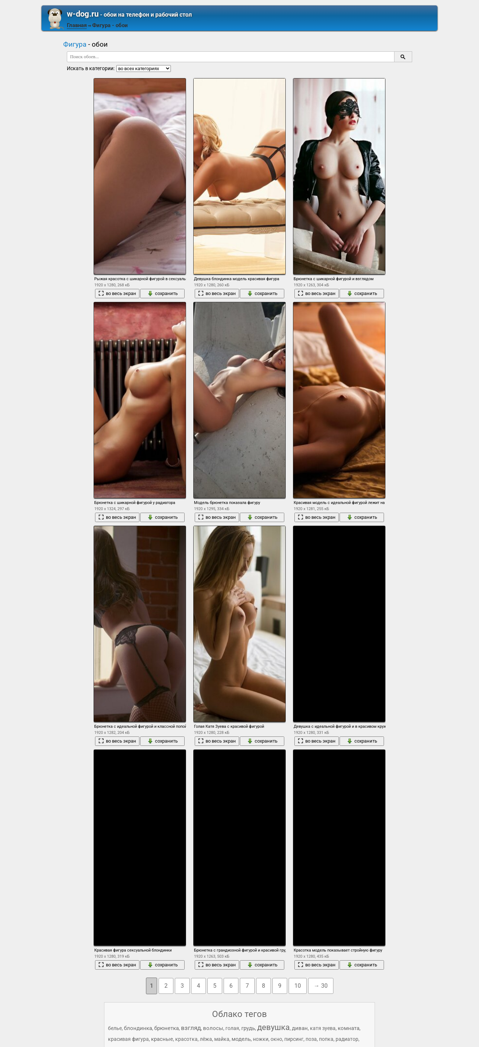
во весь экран (117, 293)
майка (221, 1039)
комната (348, 1028)
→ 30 (321, 985)
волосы (213, 1028)
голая (232, 1028)
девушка (273, 1027)
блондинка (138, 1028)
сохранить (162, 293)
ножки (260, 1039)
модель (241, 1039)
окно (276, 1039)
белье (115, 1028)
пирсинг (293, 1039)
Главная (77, 25)
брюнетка (166, 1028)
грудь (248, 1028)
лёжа (206, 1039)
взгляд (191, 1027)
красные (162, 1039)
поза (311, 1039)
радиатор (347, 1039)
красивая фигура (128, 1039)
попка (326, 1039)
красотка (186, 1039)
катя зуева (323, 1028)
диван (300, 1028)
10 (297, 985)
